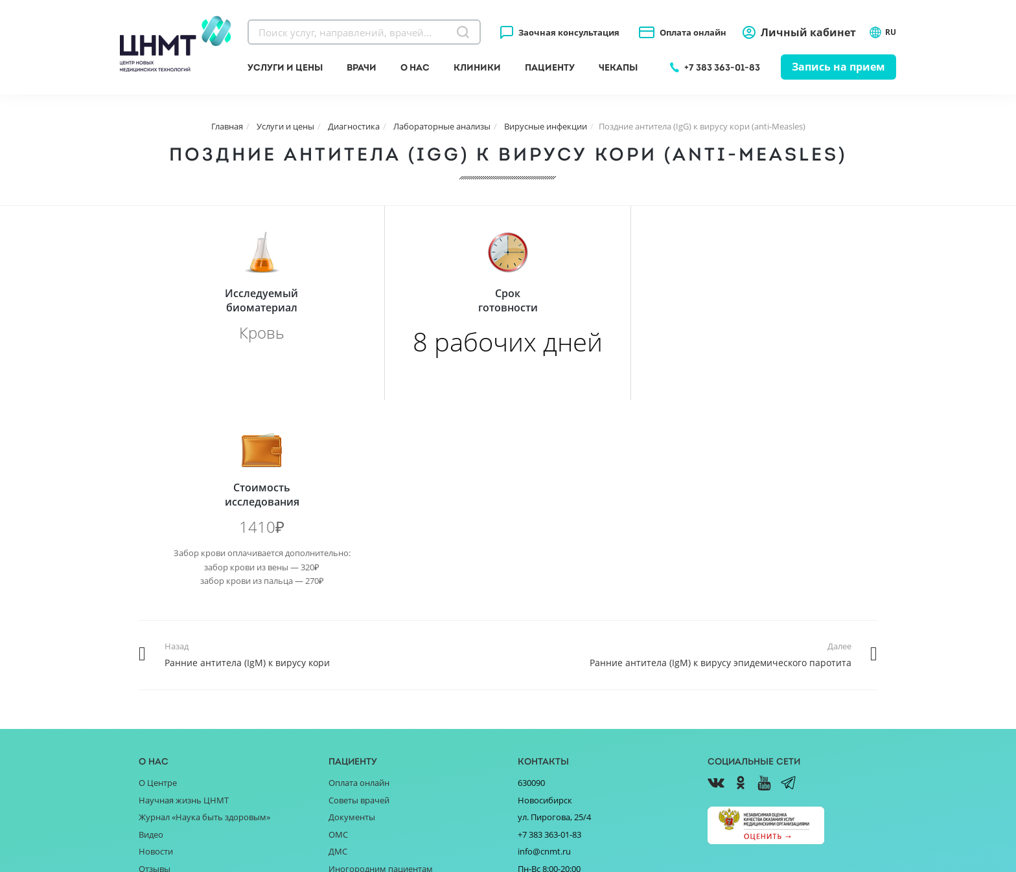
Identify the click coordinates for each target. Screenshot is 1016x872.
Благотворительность (183, 691)
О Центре (158, 588)
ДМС (338, 657)
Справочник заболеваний (381, 691)
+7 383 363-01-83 (722, 67)
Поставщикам (167, 709)
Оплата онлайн (693, 32)
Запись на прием (838, 67)
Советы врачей (359, 606)
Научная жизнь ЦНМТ (184, 606)
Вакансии (158, 743)
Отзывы (154, 674)
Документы (352, 623)
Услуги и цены (285, 67)
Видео (151, 640)
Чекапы (618, 67)
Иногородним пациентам (381, 674)
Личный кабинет (808, 32)
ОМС (338, 640)
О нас (415, 67)
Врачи (361, 67)
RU (882, 32)
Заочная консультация (568, 32)
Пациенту (550, 67)
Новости (156, 657)
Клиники (477, 67)
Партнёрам (161, 726)
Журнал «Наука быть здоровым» (204, 623)
